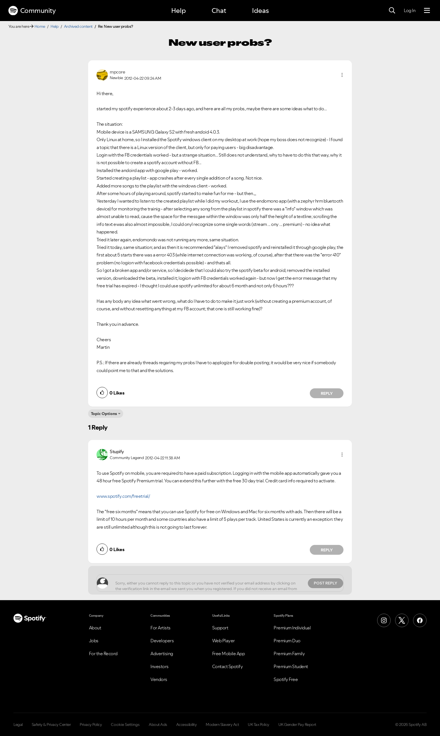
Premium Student (291, 666)
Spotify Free (286, 679)
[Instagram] (384, 620)
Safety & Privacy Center (51, 724)
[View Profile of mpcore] (117, 72)
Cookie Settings (125, 724)
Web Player (223, 641)
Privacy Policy (91, 724)
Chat (219, 10)
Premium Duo (287, 641)
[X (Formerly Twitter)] (402, 620)
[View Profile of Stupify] (117, 451)
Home (40, 26)
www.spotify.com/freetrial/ (123, 496)
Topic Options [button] (104, 413)
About (95, 628)
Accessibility (186, 724)
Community (32, 10)
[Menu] (427, 11)
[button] (342, 75)
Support (220, 628)
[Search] (392, 10)
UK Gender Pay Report (297, 724)
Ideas (260, 10)
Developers (162, 641)
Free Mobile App (228, 653)
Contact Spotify (227, 666)
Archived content (78, 26)
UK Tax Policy (258, 724)
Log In (409, 10)
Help (178, 10)
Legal (18, 724)
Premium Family (289, 653)
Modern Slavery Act (222, 724)
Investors (159, 666)
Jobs (93, 641)
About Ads (158, 724)
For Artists (160, 628)
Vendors (158, 679)
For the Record (103, 653)
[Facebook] (420, 620)
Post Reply (325, 583)
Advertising (161, 653)
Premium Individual (292, 628)
